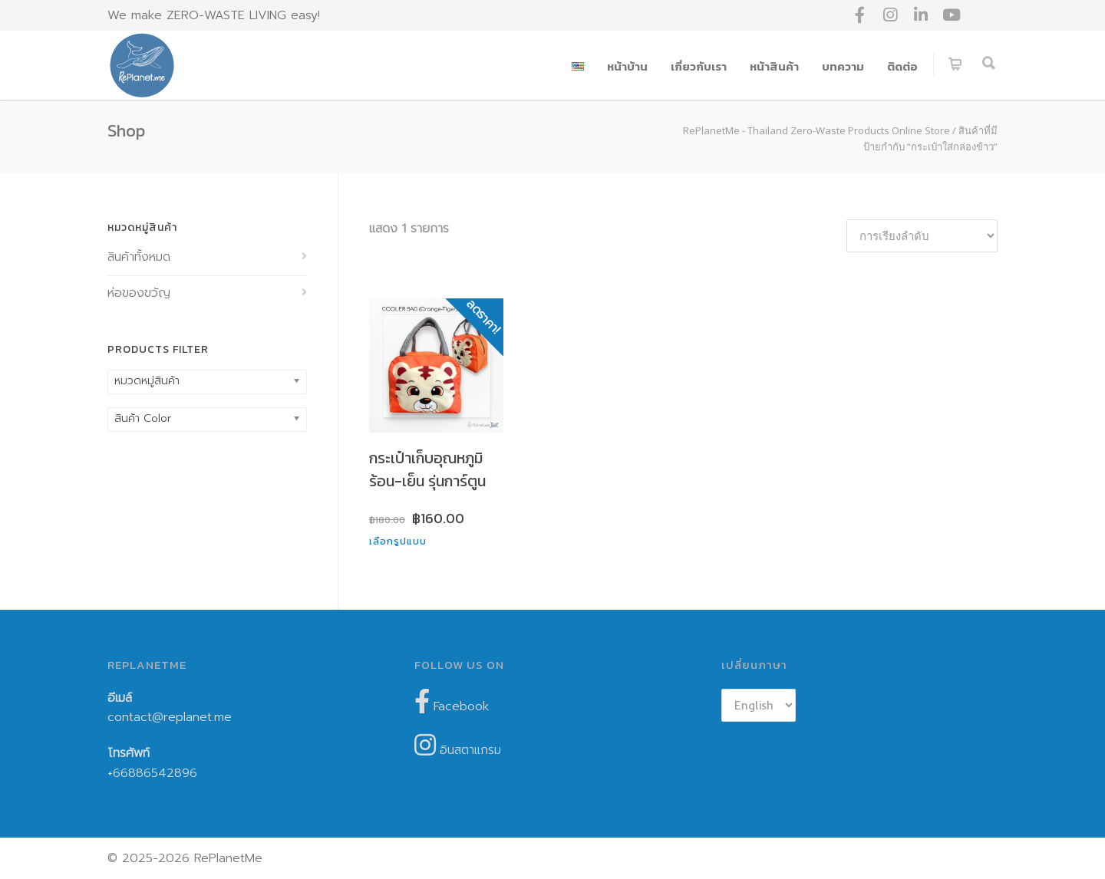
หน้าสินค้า (774, 66)
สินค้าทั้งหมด (138, 257)
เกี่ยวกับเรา (699, 66)
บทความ (843, 66)
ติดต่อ (902, 66)
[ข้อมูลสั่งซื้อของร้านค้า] (922, 235)
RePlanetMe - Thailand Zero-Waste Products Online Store (816, 130)
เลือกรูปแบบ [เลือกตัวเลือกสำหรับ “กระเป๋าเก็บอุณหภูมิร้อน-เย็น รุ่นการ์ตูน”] (398, 541)
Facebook (451, 702)
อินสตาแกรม (457, 745)
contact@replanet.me (169, 717)
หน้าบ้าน (627, 66)
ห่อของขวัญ (138, 293)
